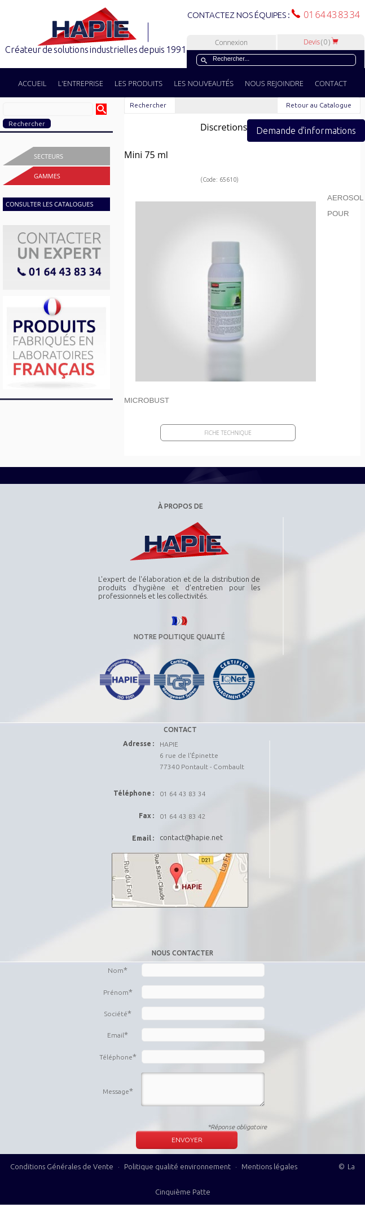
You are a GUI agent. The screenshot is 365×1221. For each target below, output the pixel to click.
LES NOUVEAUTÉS (204, 83)
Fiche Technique (227, 433)
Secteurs (48, 156)
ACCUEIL (32, 83)
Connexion (231, 42)
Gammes (47, 176)
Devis (321, 42)
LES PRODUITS (138, 83)
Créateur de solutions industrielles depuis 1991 (96, 49)
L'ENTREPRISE (80, 83)
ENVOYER (187, 1139)
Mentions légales (269, 1166)
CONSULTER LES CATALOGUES (49, 204)
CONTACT (331, 83)
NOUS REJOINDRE (274, 83)
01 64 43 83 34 (330, 14)
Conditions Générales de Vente (61, 1166)
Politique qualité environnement (178, 1166)
